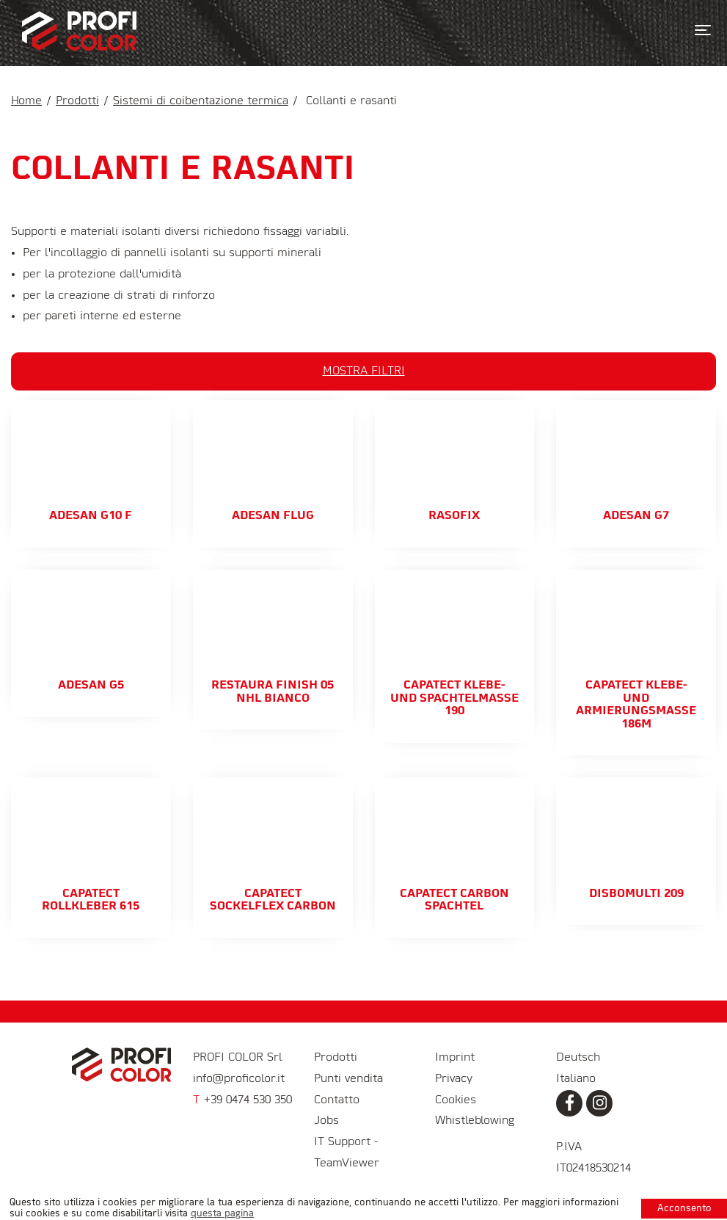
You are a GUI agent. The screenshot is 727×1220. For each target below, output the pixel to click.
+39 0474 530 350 (242, 1100)
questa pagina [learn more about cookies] (222, 1214)
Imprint (455, 1058)
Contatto (336, 1100)
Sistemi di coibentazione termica (200, 101)
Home (26, 101)
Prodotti (77, 101)
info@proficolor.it (239, 1079)
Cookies (455, 1100)
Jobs (326, 1121)
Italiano (576, 1079)
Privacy (453, 1079)
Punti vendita (348, 1079)
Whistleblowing (474, 1121)
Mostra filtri (364, 371)
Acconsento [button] (684, 1208)
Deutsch (578, 1058)
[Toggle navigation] (703, 30)
